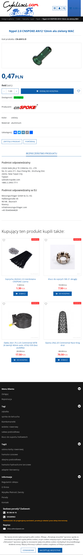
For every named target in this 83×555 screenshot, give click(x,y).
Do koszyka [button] (62, 293)
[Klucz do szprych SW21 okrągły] (62, 279)
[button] (41, 153)
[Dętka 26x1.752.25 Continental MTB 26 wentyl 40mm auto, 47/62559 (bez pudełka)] (20, 345)
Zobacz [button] (20, 293)
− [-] (4, 91)
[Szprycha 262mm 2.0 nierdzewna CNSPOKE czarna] (20, 280)
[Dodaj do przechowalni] (78, 91)
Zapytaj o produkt (11, 141)
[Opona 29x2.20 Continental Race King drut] (62, 344)
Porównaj (30, 141)
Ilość (7, 85)
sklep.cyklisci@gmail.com (15, 529)
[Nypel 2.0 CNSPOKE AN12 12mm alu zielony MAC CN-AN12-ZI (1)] (41, 55)
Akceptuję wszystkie (50, 550)
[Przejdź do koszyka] (77, 8)
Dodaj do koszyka (47, 91)
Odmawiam (28, 550)
